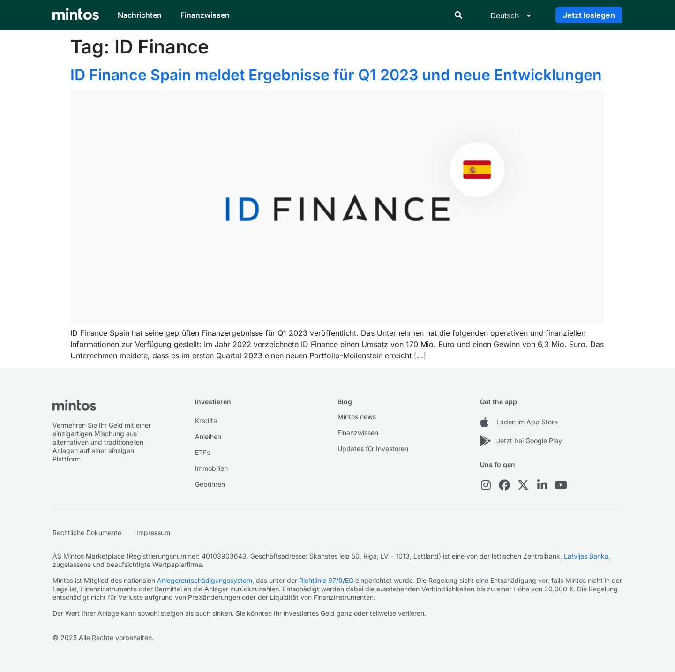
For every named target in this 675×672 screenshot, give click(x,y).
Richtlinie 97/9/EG (326, 580)
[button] (458, 15)
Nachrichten (140, 15)
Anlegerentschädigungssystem (204, 580)
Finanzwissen (205, 15)
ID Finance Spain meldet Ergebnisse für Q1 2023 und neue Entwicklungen (336, 75)
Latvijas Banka (586, 556)
